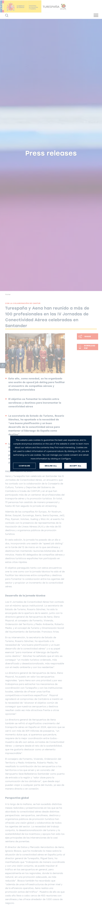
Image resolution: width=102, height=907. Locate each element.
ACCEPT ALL (75, 466)
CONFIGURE (24, 466)
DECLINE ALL (51, 466)
